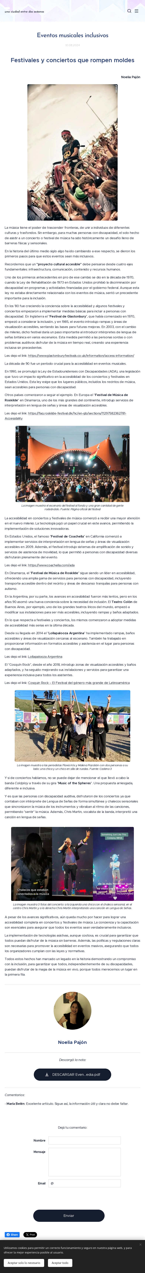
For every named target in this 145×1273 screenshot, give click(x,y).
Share (12, 1234)
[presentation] (77, 1198)
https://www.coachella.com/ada (51, 565)
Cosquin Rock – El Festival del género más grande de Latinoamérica (79, 683)
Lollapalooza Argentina (45, 657)
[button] (129, 11)
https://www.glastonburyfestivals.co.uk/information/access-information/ (81, 356)
